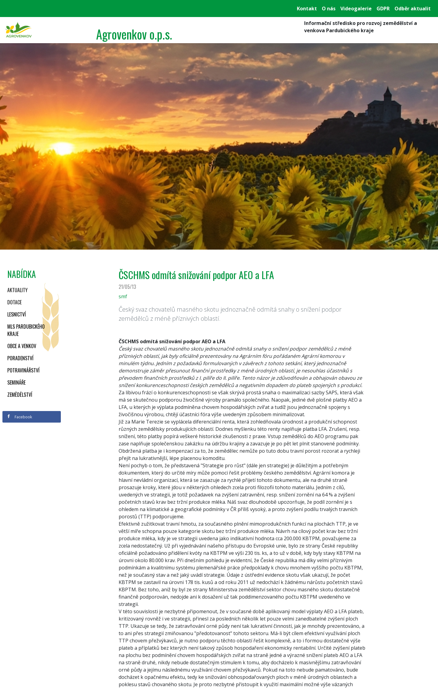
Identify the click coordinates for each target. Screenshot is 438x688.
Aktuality (17, 290)
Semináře (16, 382)
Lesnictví (16, 314)
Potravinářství (23, 370)
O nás (328, 8)
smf (123, 296)
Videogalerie (356, 8)
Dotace (14, 302)
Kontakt (307, 8)
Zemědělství (19, 394)
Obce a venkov (21, 346)
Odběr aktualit (413, 8)
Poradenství (20, 358)
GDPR (383, 8)
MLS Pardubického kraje (26, 330)
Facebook (19, 417)
